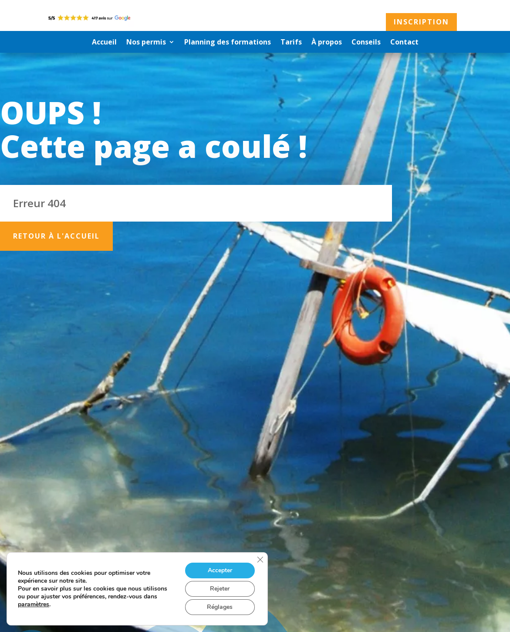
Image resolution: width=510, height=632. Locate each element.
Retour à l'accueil (56, 236)
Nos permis (146, 43)
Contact (404, 43)
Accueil (104, 43)
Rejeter (220, 588)
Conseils (366, 43)
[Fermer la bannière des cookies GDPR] (260, 559)
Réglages (220, 607)
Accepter (220, 570)
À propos (326, 43)
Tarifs (291, 43)
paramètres (33, 604)
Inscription (421, 22)
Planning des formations (227, 43)
